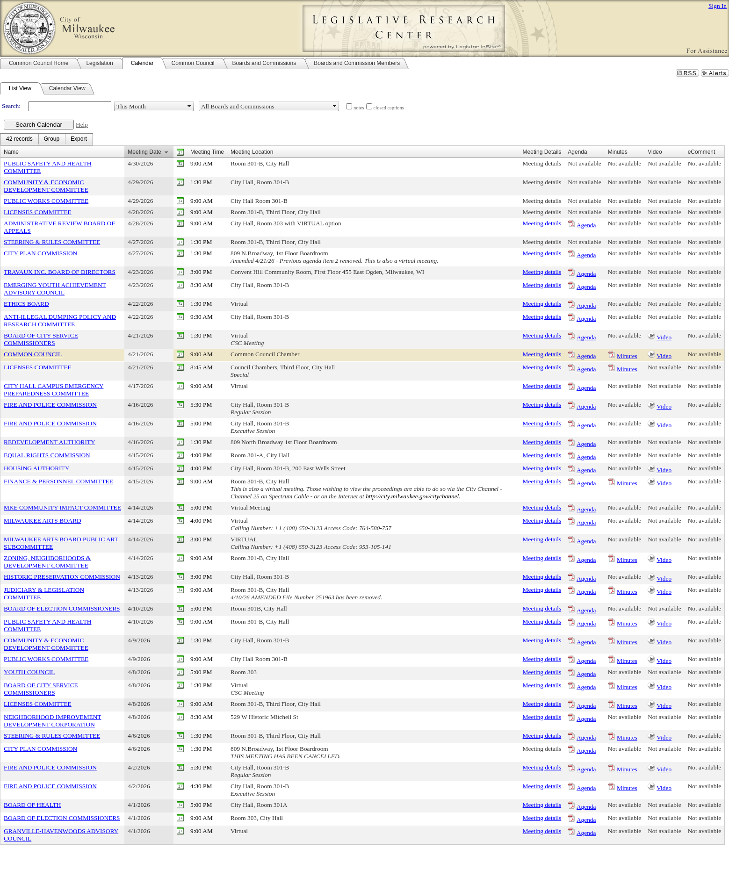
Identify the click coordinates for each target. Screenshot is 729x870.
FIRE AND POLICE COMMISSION (50, 404)
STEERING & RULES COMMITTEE (52, 241)
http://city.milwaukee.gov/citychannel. (413, 496)
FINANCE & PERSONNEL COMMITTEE (58, 481)
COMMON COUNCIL (33, 354)
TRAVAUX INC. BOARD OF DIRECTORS (59, 271)
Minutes (627, 356)
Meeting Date (144, 152)
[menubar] (46, 139)
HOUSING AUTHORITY (36, 468)
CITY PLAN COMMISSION (40, 253)
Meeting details (542, 163)
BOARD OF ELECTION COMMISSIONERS (62, 608)
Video (664, 337)
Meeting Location (252, 152)
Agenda (586, 225)
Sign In (717, 5)
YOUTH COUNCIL (29, 672)
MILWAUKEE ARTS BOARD (42, 520)
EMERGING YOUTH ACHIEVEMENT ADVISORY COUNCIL (55, 288)
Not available (584, 163)
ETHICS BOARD (26, 303)
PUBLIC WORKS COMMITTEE (46, 200)
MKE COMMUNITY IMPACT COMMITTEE (62, 507)
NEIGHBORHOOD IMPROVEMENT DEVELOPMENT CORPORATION (52, 720)
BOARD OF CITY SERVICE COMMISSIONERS (41, 339)
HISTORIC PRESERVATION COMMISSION (62, 576)
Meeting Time (207, 152)
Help (82, 124)
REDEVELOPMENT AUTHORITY (49, 442)
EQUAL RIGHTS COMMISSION (47, 455)
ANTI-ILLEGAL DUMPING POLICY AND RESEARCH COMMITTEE (60, 320)
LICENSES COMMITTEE (38, 212)
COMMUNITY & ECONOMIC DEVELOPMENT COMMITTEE (46, 186)
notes (359, 107)
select (189, 106)
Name (11, 152)
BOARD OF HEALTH (32, 804)
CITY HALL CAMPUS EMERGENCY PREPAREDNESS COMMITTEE (53, 389)
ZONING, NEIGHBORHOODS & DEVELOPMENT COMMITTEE (47, 561)
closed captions (389, 107)
